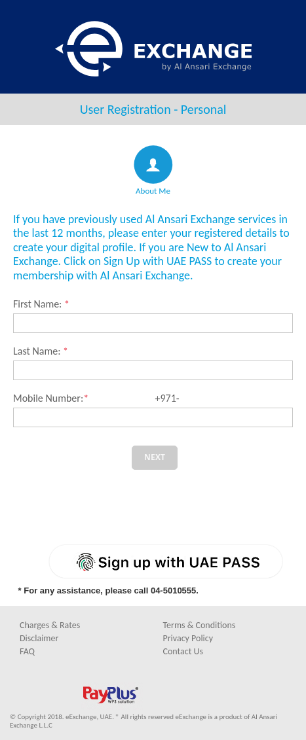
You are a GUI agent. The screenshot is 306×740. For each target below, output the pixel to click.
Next (154, 457)
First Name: (41, 304)
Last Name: (40, 351)
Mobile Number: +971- (96, 398)
